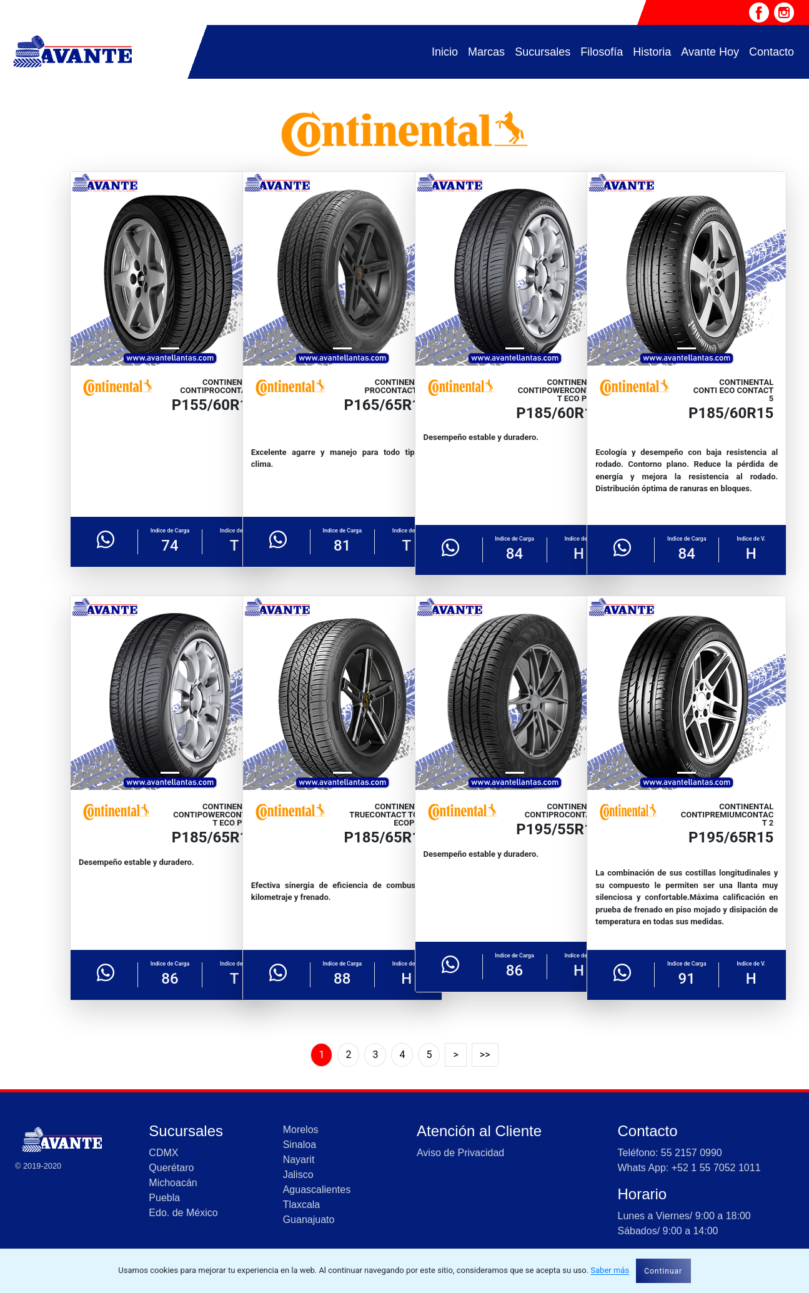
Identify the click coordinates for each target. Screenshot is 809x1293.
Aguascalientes (317, 1189)
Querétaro (171, 1167)
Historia (652, 52)
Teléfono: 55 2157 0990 (669, 1152)
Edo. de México (183, 1212)
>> (485, 1055)
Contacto (771, 52)
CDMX (163, 1152)
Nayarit (299, 1159)
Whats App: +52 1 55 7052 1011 (688, 1167)
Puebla (164, 1197)
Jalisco (298, 1174)
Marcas (486, 52)
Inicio (445, 52)
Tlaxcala (301, 1204)
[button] (86, 269)
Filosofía (601, 52)
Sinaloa (299, 1144)
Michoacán (173, 1182)
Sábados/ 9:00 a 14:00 (667, 1231)
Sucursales (542, 52)
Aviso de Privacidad (460, 1152)
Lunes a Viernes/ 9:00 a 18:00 (683, 1216)
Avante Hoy (710, 52)
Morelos (301, 1129)
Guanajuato (309, 1219)
